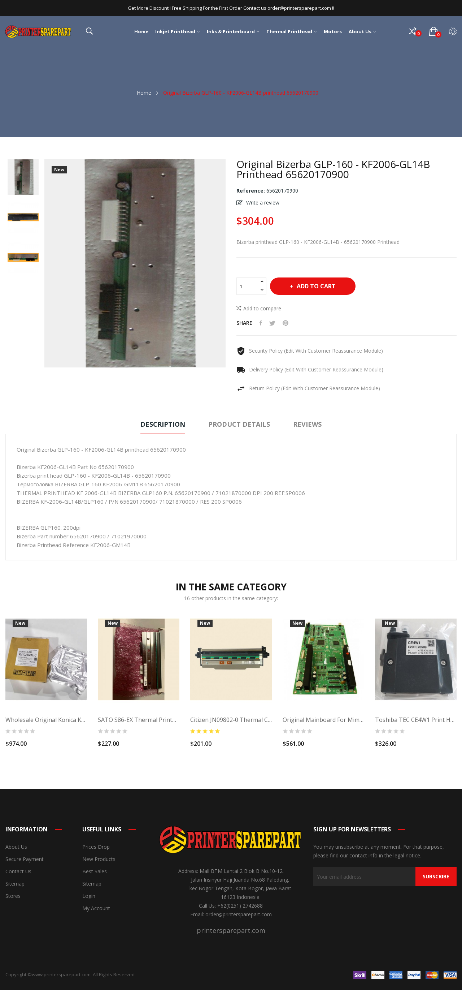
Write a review (262, 202)
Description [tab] (162, 424)
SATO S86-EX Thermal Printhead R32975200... (138, 720)
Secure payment (24, 859)
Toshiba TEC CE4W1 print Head (416, 720)
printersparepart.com (231, 930)
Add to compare (258, 308)
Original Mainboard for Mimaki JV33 (323, 720)
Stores (13, 895)
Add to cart (315, 286)
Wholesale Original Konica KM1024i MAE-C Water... (46, 720)
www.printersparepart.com (61, 974)
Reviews (307, 424)
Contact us (18, 871)
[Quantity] (247, 286)
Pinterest (285, 323)
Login (88, 895)
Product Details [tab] (239, 424)
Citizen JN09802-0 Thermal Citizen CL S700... (231, 720)
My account (96, 908)
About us (16, 846)
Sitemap (15, 883)
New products (99, 859)
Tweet (272, 323)
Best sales (94, 871)
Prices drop (96, 846)
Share (261, 323)
